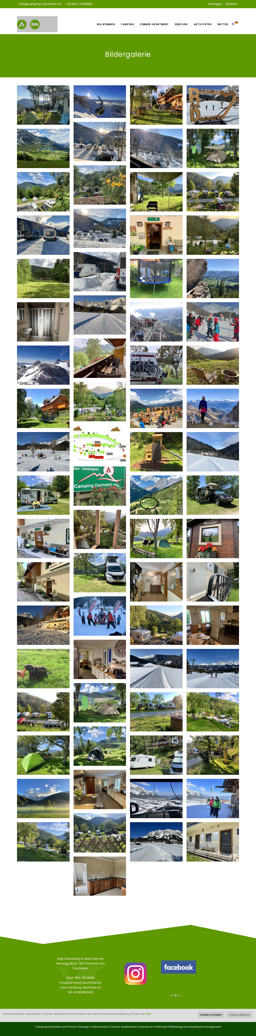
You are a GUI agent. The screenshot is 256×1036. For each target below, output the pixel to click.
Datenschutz (99, 1027)
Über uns (181, 24)
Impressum (146, 1027)
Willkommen (106, 24)
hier (148, 1014)
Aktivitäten (203, 24)
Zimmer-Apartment (154, 24)
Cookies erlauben (211, 1014)
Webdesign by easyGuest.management (194, 1027)
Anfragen (215, 4)
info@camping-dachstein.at (40, 4)
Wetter (222, 24)
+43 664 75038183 (78, 4)
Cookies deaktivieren (123, 1027)
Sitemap (161, 1027)
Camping (127, 24)
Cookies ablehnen (239, 1014)
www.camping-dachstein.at (80, 987)
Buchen (231, 4)
